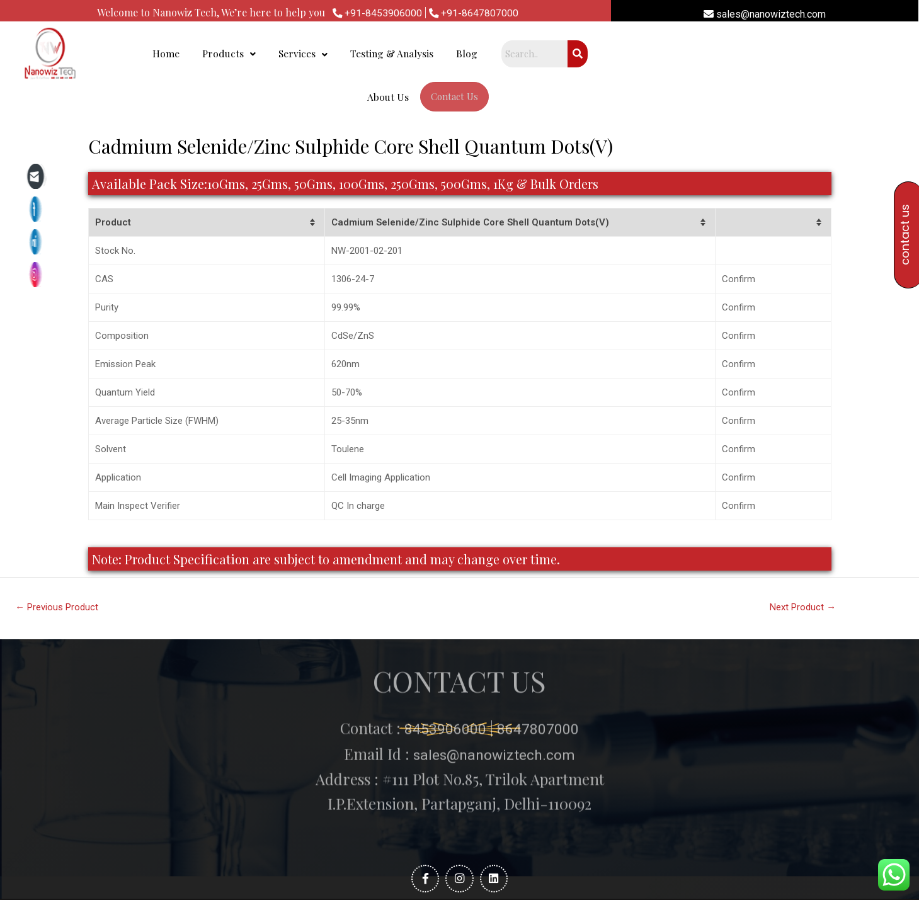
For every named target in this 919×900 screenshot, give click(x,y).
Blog (604, 54)
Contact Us (725, 54)
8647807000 (538, 630)
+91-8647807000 (474, 13)
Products (359, 54)
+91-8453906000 (377, 13)
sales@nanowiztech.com (765, 14)
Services (439, 54)
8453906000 (443, 630)
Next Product (803, 566)
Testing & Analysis (529, 54)
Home (301, 54)
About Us (659, 54)
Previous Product (57, 566)
